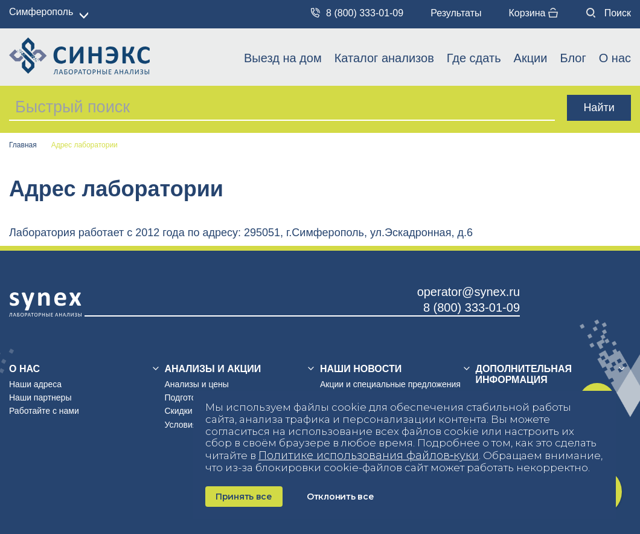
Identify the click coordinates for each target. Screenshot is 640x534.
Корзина (532, 13)
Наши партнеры (40, 397)
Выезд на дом (283, 58)
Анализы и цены (197, 384)
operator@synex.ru (468, 291)
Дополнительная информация (524, 374)
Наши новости (361, 369)
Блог (573, 58)
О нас (615, 58)
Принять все (244, 496)
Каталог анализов (384, 58)
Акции (531, 58)
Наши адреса (35, 384)
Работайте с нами (44, 411)
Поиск (608, 13)
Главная (23, 145)
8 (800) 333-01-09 (357, 13)
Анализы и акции (213, 369)
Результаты (455, 13)
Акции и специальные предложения (390, 384)
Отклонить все (340, 496)
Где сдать (474, 58)
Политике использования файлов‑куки (368, 455)
